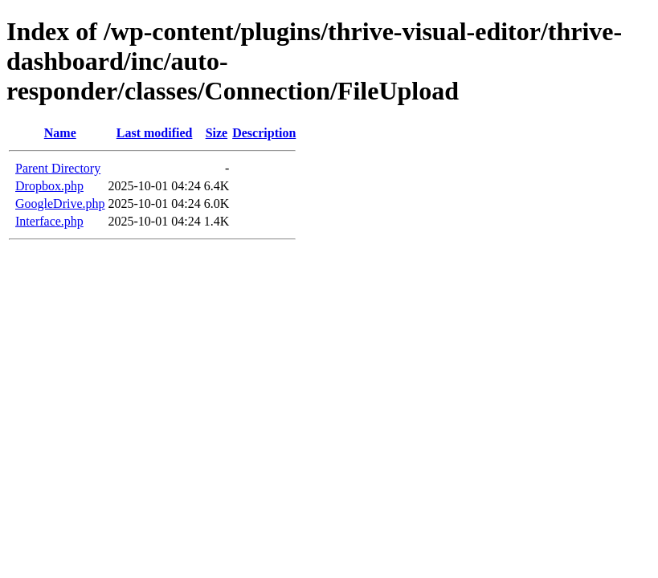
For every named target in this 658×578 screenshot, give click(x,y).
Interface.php (49, 221)
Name (60, 133)
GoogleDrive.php (60, 203)
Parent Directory (57, 168)
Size (217, 133)
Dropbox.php (49, 186)
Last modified (154, 133)
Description (264, 133)
